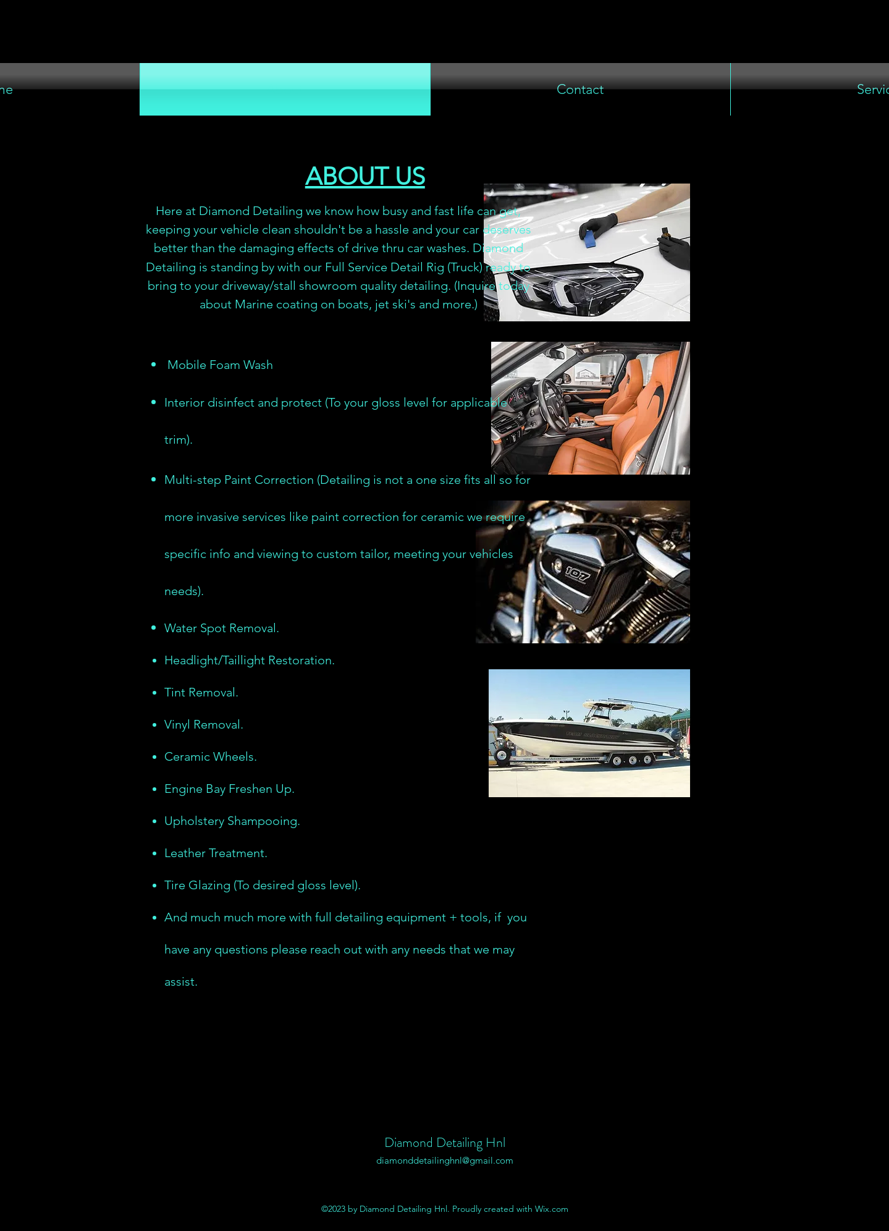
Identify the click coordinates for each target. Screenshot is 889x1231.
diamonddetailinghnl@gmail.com (444, 1160)
